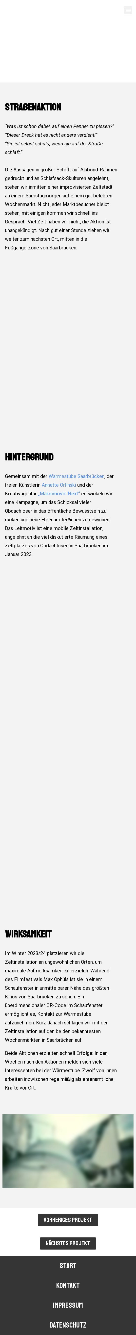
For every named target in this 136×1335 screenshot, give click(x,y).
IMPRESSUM (68, 1305)
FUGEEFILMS (18, 11)
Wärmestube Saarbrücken (76, 476)
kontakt (68, 1285)
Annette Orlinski (59, 485)
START (68, 1265)
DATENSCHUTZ (68, 1325)
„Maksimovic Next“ (59, 494)
